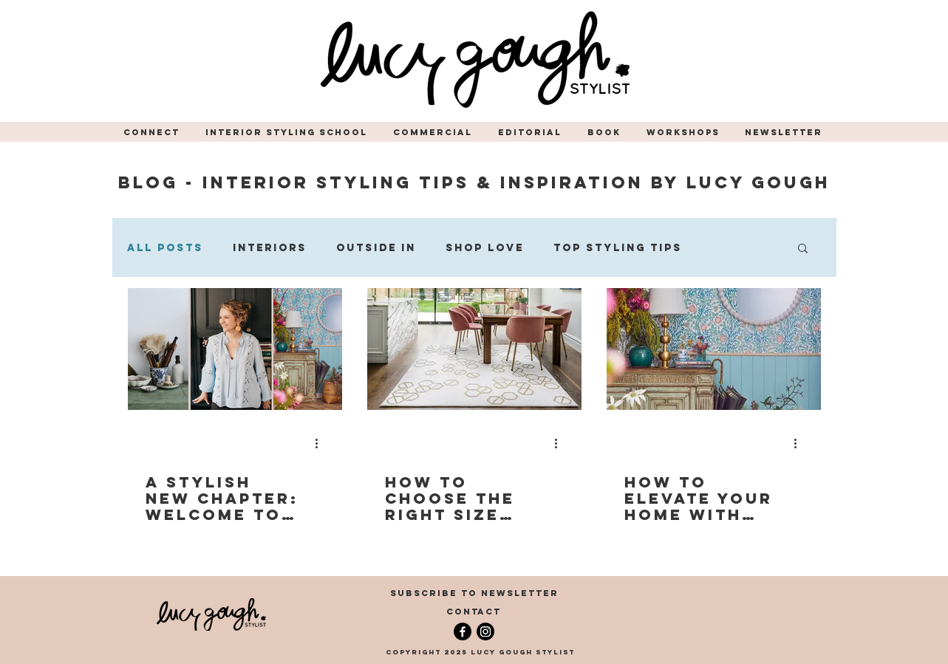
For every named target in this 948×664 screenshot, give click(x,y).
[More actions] (322, 443)
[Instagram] (485, 631)
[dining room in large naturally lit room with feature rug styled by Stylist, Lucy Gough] (474, 349)
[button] (153, 132)
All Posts (165, 247)
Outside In (376, 247)
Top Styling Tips (617, 247)
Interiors (270, 247)
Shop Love (485, 247)
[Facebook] (462, 631)
